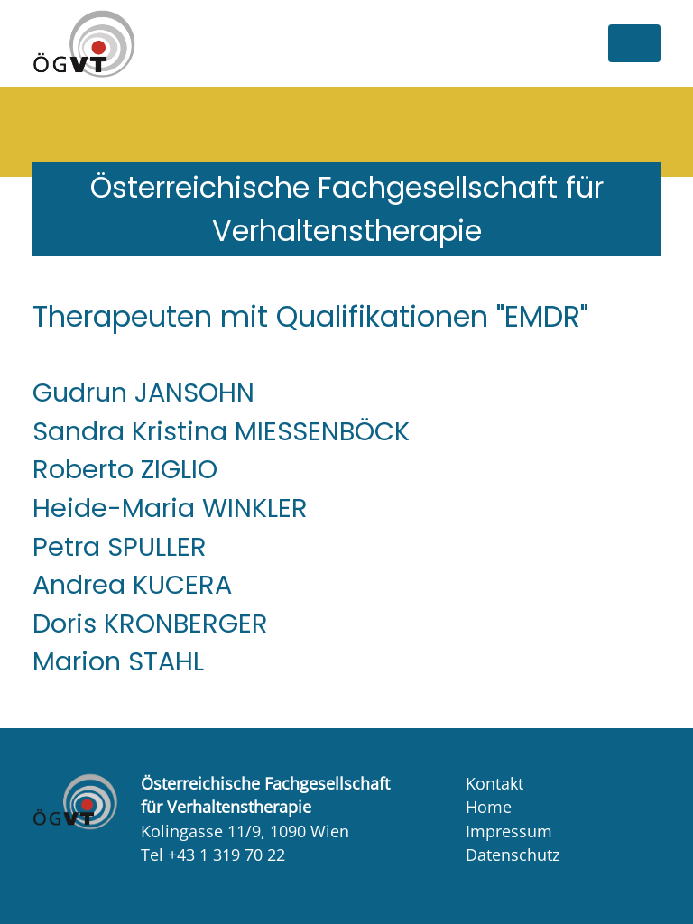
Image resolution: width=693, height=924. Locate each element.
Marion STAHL (118, 661)
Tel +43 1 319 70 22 (213, 854)
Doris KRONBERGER (150, 623)
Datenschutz (512, 854)
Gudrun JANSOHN (143, 392)
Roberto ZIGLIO (124, 469)
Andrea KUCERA (132, 585)
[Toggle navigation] (634, 43)
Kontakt (494, 783)
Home (489, 807)
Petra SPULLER (119, 547)
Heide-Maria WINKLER (170, 508)
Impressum (509, 831)
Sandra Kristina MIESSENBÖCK (221, 431)
